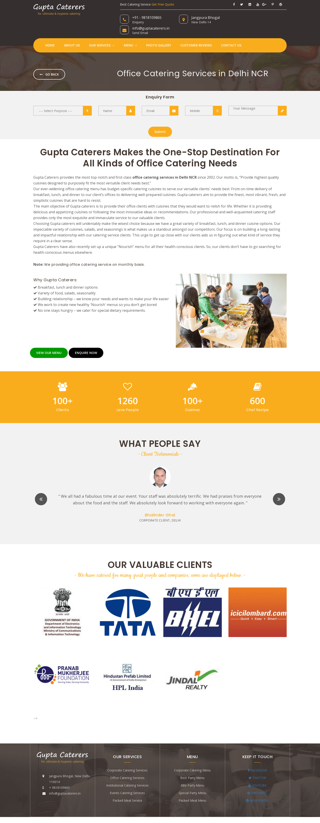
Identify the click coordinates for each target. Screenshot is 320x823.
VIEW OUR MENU (49, 342)
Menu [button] (130, 34)
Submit (160, 121)
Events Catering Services (127, 782)
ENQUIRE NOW (86, 342)
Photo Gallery (158, 34)
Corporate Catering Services (127, 759)
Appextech (209, 814)
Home (50, 34)
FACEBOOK (257, 759)
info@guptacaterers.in (262, 17)
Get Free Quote (163, 4)
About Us (72, 34)
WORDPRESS (257, 789)
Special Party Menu (192, 782)
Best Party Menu (192, 767)
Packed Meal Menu (192, 789)
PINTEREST (257, 782)
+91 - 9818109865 (147, 17)
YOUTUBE (257, 774)
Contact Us (231, 34)
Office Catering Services (127, 767)
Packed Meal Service (127, 789)
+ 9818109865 (59, 777)
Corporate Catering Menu (192, 759)
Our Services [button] (101, 34)
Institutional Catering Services (127, 774)
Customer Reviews (196, 34)
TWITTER (257, 767)
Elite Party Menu (192, 774)
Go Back (49, 64)
